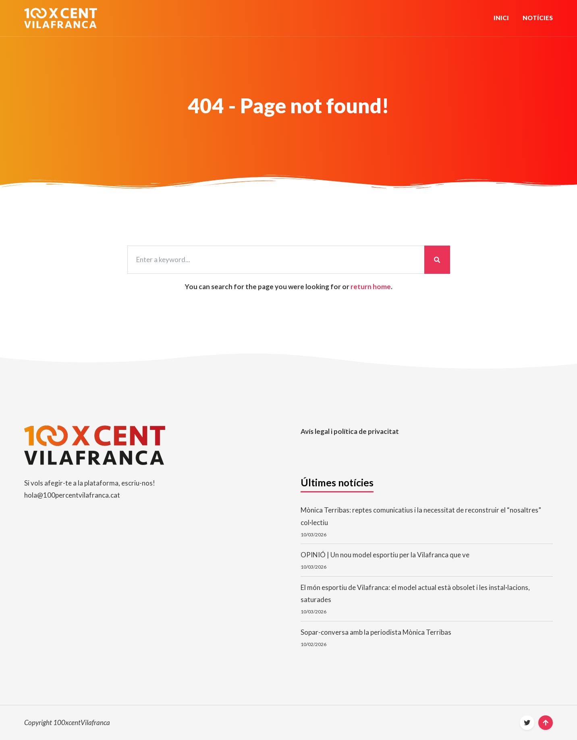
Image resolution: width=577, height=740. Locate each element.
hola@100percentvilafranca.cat (72, 495)
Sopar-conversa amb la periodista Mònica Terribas (376, 632)
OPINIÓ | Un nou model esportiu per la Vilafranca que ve (385, 554)
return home (371, 286)
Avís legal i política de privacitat (350, 431)
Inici (501, 17)
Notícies (538, 17)
